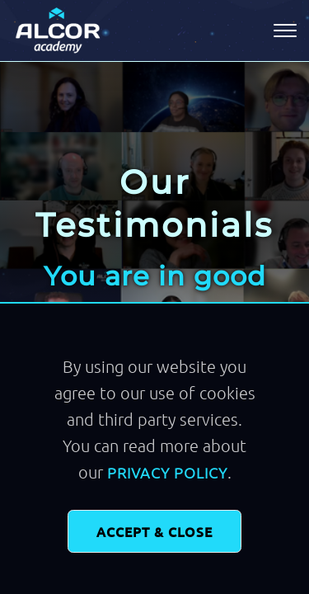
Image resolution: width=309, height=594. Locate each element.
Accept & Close (154, 531)
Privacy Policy (167, 472)
